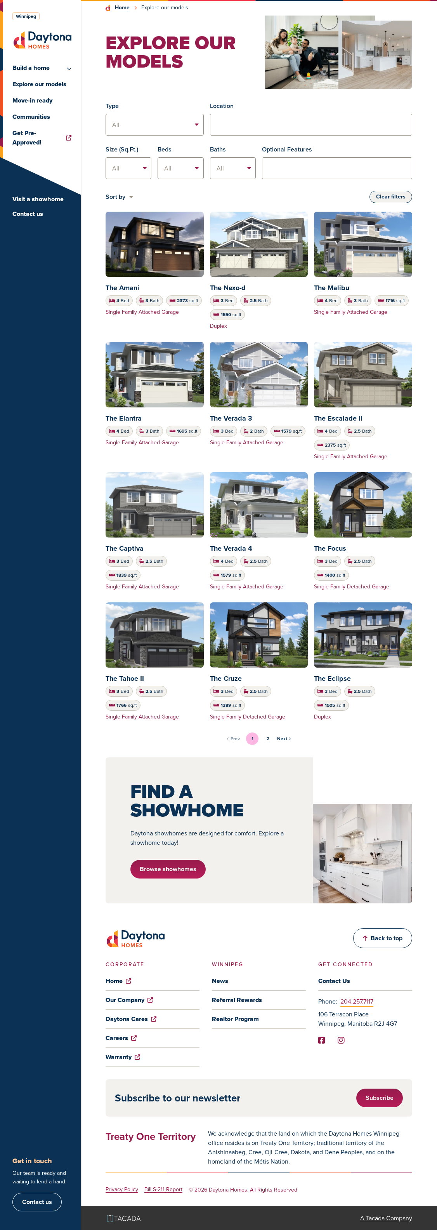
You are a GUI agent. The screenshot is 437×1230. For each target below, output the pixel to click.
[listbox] (155, 125)
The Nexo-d (228, 288)
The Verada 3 (231, 418)
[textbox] (311, 125)
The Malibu (331, 288)
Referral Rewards (237, 999)
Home (122, 7)
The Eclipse (332, 678)
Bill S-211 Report (163, 1190)
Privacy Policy (122, 1190)
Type (112, 105)
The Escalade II (338, 418)
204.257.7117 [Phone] (356, 1001)
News (220, 980)
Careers (121, 1037)
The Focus (330, 548)
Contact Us (334, 980)
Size (122, 149)
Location (222, 105)
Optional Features (287, 149)
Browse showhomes (168, 869)
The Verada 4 (231, 548)
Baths (218, 149)
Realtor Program (235, 1018)
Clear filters (391, 197)
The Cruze (226, 678)
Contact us (27, 213)
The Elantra (124, 418)
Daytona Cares (131, 1018)
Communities (31, 116)
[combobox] (311, 125)
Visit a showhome (38, 199)
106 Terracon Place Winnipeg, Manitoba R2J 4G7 (357, 1019)
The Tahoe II (125, 678)
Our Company (129, 999)
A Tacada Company (386, 1218)
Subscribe (380, 1097)
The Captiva (125, 548)
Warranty (123, 1057)
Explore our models (39, 84)
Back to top (382, 938)
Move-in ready (32, 100)
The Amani (122, 288)
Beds (165, 149)
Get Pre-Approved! (41, 138)
